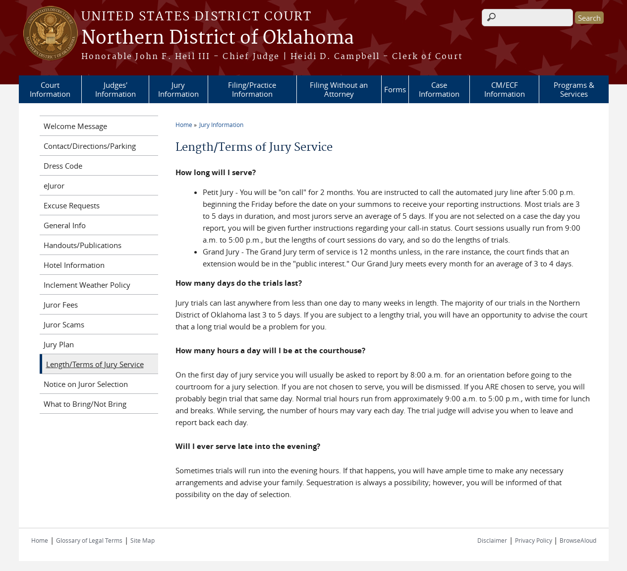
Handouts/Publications (82, 245)
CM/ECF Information (504, 89)
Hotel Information (74, 265)
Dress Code (63, 166)
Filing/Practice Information (252, 89)
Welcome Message (75, 126)
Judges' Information (115, 89)
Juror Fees (61, 305)
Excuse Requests (72, 205)
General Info (65, 225)
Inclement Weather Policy (87, 285)
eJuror (54, 185)
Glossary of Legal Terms (89, 540)
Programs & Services (574, 89)
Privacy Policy (534, 540)
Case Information (439, 89)
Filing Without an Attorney (339, 89)
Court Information (50, 89)
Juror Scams (64, 324)
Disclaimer (492, 540)
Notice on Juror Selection (86, 384)
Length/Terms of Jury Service (95, 364)
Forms (395, 89)
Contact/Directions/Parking (90, 146)
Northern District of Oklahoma (217, 38)
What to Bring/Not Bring (85, 404)
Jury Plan (59, 344)
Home (183, 124)
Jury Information (178, 89)
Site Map (142, 540)
